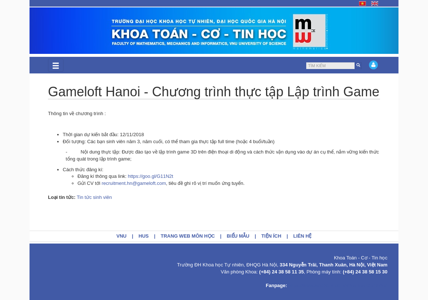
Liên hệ (302, 236)
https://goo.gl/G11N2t (150, 176)
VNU (122, 236)
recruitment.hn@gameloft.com (133, 183)
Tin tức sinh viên (94, 197)
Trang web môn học (188, 236)
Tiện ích (271, 236)
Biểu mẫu (238, 236)
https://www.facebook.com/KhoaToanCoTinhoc (338, 285)
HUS (144, 236)
